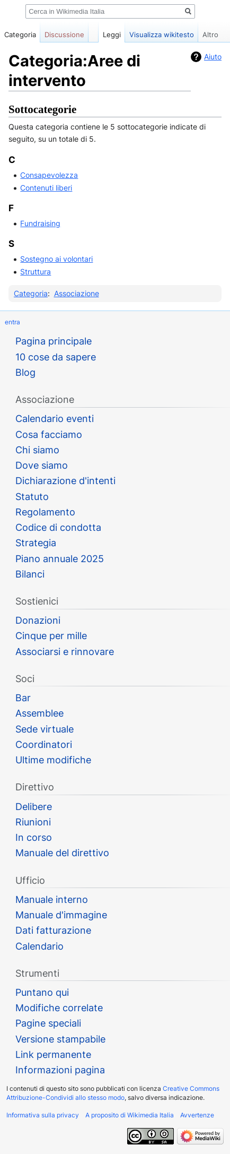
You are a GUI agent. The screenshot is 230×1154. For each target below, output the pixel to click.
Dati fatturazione (53, 930)
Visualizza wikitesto (161, 34)
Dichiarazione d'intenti (65, 480)
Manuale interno (51, 899)
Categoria (31, 293)
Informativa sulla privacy (42, 1115)
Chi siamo (37, 449)
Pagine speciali (48, 1023)
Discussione (64, 34)
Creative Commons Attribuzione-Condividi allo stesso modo (112, 1092)
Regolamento (45, 512)
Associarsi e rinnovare (64, 651)
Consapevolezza (49, 174)
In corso (33, 837)
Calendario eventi (54, 418)
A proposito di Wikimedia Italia (129, 1115)
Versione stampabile (60, 1039)
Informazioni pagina (60, 1069)
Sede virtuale (44, 729)
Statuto (32, 496)
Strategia (35, 542)
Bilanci (30, 574)
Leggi (112, 34)
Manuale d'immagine (61, 914)
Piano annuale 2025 (59, 558)
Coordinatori (43, 744)
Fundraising (40, 223)
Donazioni (37, 620)
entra (12, 322)
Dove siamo (41, 465)
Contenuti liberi (46, 187)
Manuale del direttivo (62, 852)
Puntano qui (42, 992)
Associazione (76, 293)
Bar (23, 697)
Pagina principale (53, 341)
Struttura (35, 271)
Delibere (33, 806)
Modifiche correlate (59, 1007)
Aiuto (213, 56)
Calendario (39, 946)
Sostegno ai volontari (56, 258)
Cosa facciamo (48, 434)
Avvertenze (197, 1115)
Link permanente (53, 1054)
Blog (25, 372)
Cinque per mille (51, 635)
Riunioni (33, 822)
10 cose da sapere (55, 357)
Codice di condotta (58, 527)
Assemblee (39, 713)
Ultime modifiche (53, 759)
